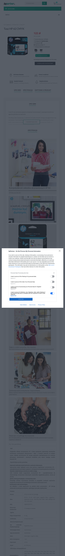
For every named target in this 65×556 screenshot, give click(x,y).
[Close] (60, 251)
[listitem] (32, 273)
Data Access (32, 304)
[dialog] (32, 278)
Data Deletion (23, 304)
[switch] (52, 276)
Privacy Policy (41, 304)
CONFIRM (21, 299)
